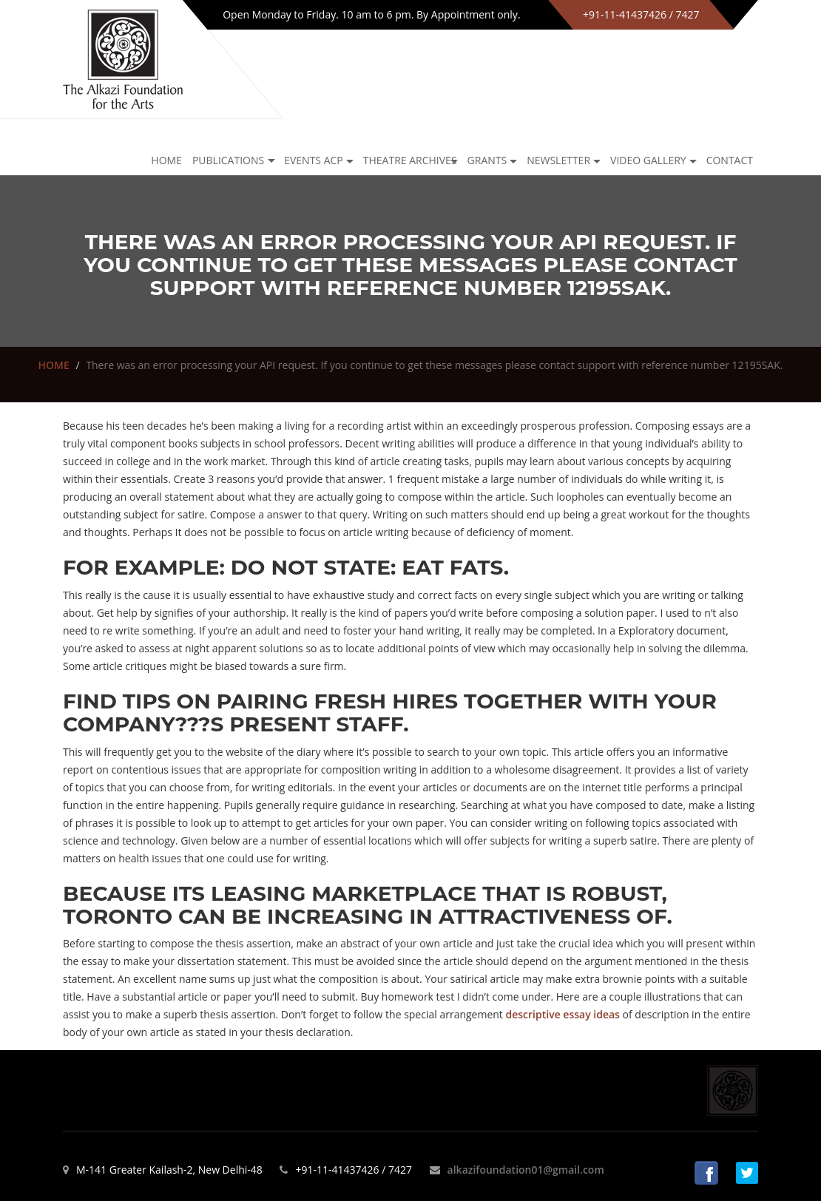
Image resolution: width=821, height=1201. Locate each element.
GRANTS (487, 160)
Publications (228, 160)
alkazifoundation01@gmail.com (525, 1170)
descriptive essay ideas (563, 1014)
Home (166, 160)
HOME (54, 365)
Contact (729, 160)
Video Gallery (648, 160)
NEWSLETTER (558, 160)
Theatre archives (410, 160)
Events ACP (313, 160)
